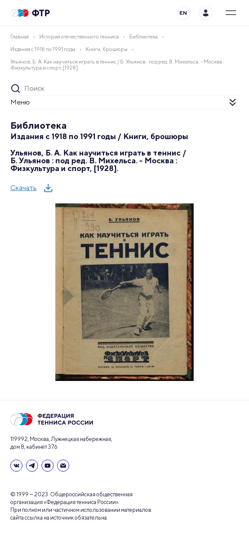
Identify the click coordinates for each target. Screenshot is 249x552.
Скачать (23, 188)
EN (183, 13)
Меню (20, 102)
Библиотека (38, 125)
